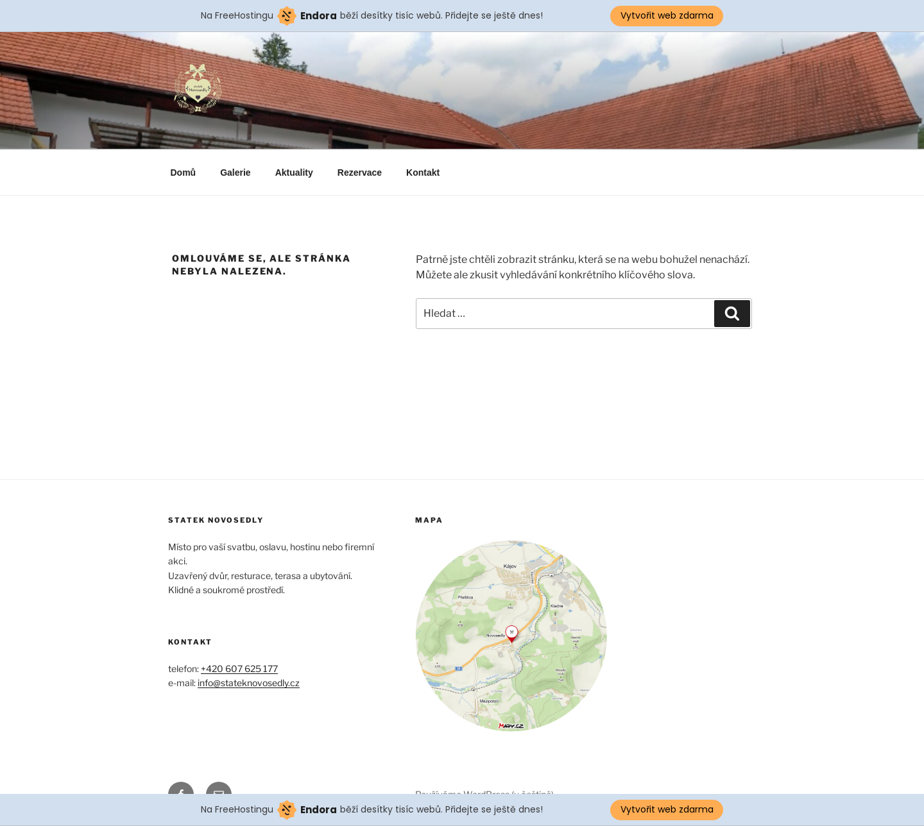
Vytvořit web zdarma (667, 15)
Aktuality (294, 172)
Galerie (235, 172)
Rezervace (360, 172)
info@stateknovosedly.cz (249, 682)
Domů (183, 172)
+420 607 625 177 (239, 668)
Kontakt (423, 172)
